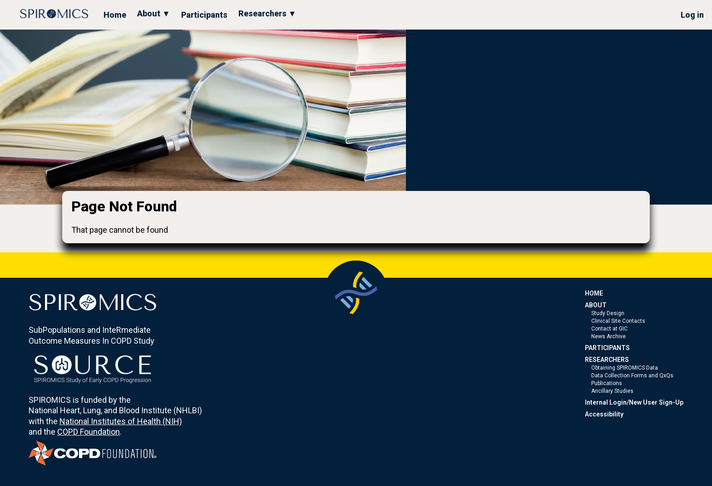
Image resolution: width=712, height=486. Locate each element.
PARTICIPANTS (607, 347)
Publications (606, 383)
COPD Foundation (88, 431)
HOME (594, 293)
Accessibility (604, 414)
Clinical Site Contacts (618, 321)
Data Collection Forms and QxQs (632, 375)
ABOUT (596, 305)
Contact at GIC (609, 329)
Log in (692, 15)
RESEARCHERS (607, 359)
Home (115, 15)
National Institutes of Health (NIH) (120, 421)
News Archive (608, 336)
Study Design (607, 313)
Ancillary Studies (612, 391)
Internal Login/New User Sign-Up (634, 402)
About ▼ (153, 13)
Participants (204, 15)
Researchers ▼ (267, 13)
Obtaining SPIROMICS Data (624, 368)
